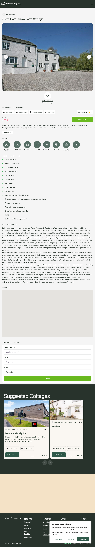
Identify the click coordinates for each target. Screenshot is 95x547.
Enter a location (10, 347)
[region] (70, 532)
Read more (7, 132)
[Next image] (89, 57)
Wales (26, 525)
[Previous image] (6, 57)
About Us (46, 522)
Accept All (83, 539)
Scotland (27, 522)
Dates (6, 357)
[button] (47, 370)
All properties (8, 14)
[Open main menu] (92, 4)
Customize (58, 539)
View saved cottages (47, 103)
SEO (77, 543)
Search (47, 379)
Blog (45, 529)
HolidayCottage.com (11, 3)
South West (28, 537)
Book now (82, 119)
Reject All (71, 539)
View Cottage (12, 454)
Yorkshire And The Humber (27, 531)
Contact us (47, 525)
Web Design (68, 543)
